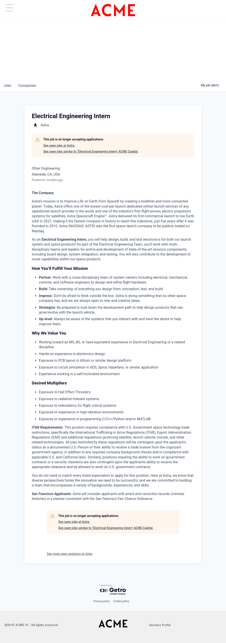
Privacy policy (101, 601)
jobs (7, 85)
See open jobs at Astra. (59, 145)
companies (27, 85)
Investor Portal (159, 625)
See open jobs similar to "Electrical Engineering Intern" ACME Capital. (90, 151)
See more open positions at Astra (69, 554)
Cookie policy (121, 601)
